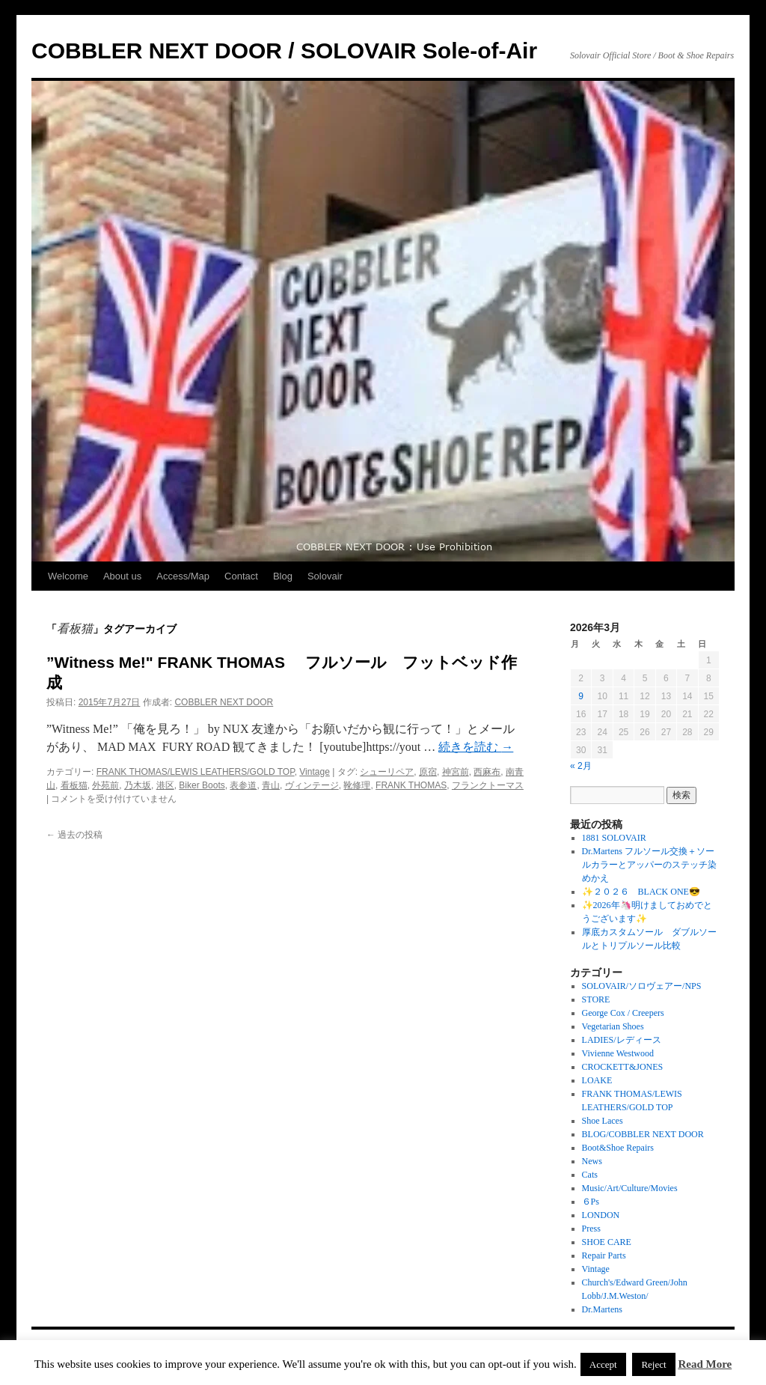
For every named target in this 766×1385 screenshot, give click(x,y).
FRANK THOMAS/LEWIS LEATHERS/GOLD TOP (195, 772)
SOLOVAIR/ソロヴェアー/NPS (642, 986)
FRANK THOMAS (411, 785)
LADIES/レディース (621, 1040)
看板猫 (74, 785)
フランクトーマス (488, 785)
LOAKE (597, 1080)
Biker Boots (201, 785)
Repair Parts (604, 1255)
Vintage (314, 772)
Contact (241, 576)
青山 (271, 785)
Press (591, 1228)
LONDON (601, 1215)
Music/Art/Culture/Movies (630, 1188)
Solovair (325, 576)
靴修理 (356, 785)
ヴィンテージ (312, 785)
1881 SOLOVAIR (614, 837)
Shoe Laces (602, 1120)
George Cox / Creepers (623, 1013)
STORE (596, 999)
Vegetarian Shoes (613, 1026)
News (592, 1161)
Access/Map (182, 576)
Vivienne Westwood (618, 1053)
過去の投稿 (74, 835)
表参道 (243, 785)
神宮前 (455, 772)
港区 (165, 785)
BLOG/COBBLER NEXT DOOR (643, 1134)
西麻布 (487, 772)
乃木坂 (137, 785)
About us (122, 576)
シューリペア (387, 772)
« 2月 (581, 766)
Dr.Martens (602, 1309)
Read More (705, 1364)
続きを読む (475, 746)
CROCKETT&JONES (623, 1067)
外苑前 (105, 785)
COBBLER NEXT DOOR (223, 702)
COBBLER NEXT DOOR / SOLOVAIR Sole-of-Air (284, 50)
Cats (590, 1174)
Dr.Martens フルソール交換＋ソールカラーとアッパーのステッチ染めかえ (649, 864)
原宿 (428, 772)
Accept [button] (603, 1364)
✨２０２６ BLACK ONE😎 (641, 891)
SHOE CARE (606, 1242)
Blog (282, 576)
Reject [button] (653, 1364)
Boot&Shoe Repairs (618, 1147)
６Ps (590, 1201)
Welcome (68, 576)
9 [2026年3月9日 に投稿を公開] (580, 696)
